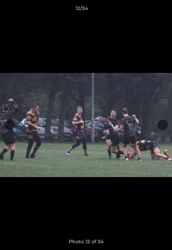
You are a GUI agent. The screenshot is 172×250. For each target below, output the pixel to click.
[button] (147, 10)
